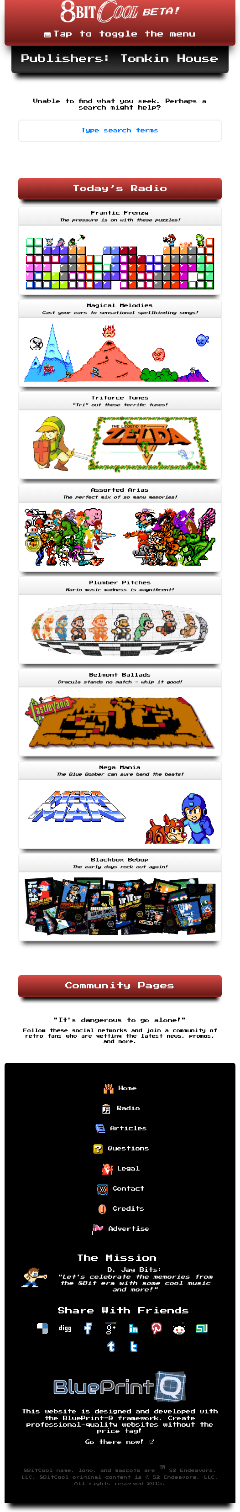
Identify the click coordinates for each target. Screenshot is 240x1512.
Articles (121, 1129)
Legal (121, 1169)
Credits (121, 1209)
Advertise (121, 1229)
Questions (121, 1149)
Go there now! (120, 1442)
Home (120, 1088)
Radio (121, 1108)
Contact (121, 1189)
